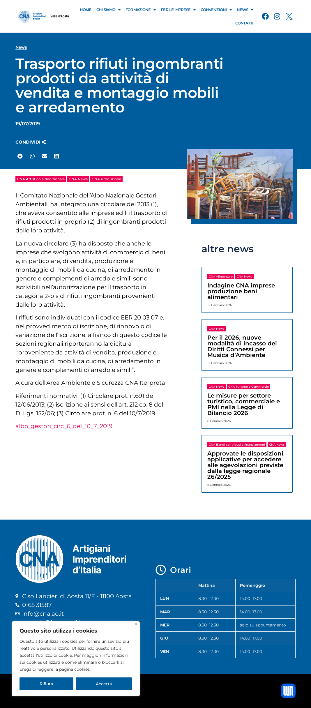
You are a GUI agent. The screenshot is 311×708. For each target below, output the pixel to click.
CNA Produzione (106, 179)
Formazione (141, 10)
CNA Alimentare (221, 276)
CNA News (78, 179)
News (245, 10)
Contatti (244, 23)
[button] (30, 142)
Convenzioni (216, 10)
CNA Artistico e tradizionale (41, 179)
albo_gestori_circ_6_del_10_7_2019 (63, 426)
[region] (76, 658)
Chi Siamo (108, 10)
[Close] (136, 624)
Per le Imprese (178, 10)
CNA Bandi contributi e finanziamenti (237, 444)
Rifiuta (46, 683)
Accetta (104, 683)
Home (85, 9)
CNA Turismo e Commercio (248, 387)
